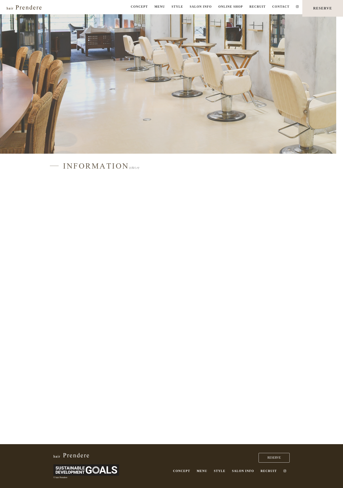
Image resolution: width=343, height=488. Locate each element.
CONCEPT (139, 6)
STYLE (177, 6)
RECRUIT (257, 6)
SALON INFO (201, 6)
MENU (159, 6)
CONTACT (281, 6)
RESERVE (322, 8)
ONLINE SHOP (230, 6)
